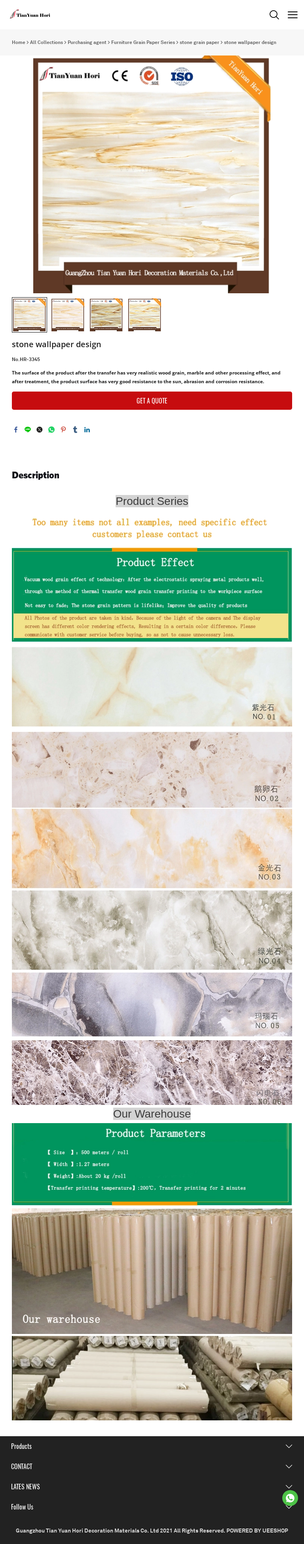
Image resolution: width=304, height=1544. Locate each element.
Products (21, 1446)
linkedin (87, 430)
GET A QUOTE (152, 401)
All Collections (46, 42)
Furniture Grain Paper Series (143, 42)
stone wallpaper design (250, 42)
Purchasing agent (87, 42)
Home (18, 42)
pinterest (63, 430)
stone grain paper (199, 42)
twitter (40, 430)
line (28, 430)
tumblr (75, 430)
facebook (16, 430)
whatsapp (51, 430)
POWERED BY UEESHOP (257, 1530)
